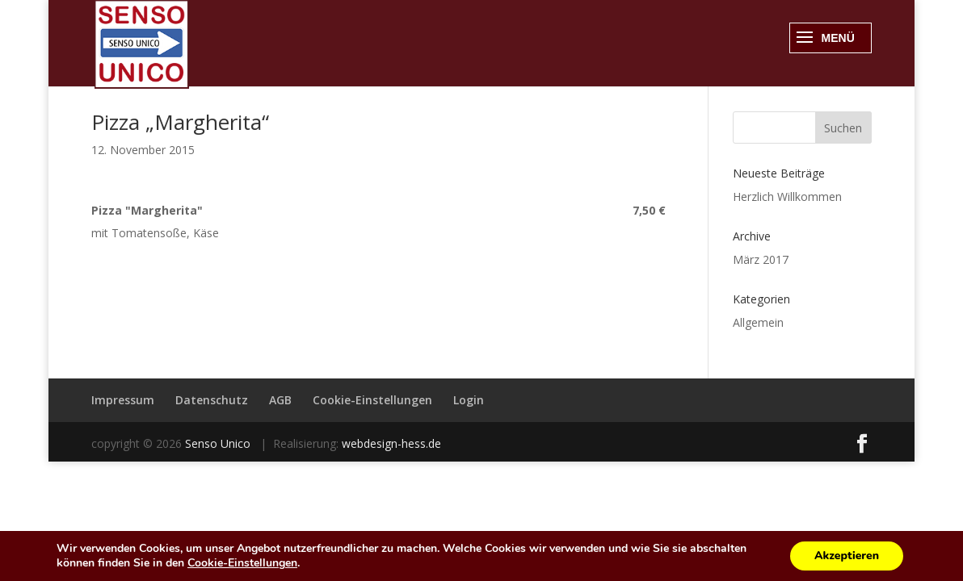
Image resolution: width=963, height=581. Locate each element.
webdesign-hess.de (391, 443)
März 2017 (760, 259)
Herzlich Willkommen (787, 196)
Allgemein (758, 322)
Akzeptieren (846, 555)
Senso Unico (219, 443)
